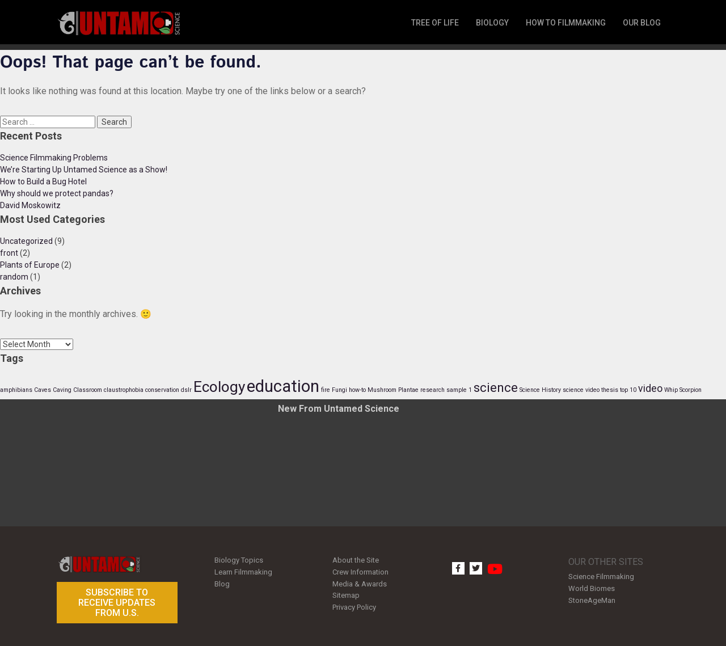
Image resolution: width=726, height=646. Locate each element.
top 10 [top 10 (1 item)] (628, 390)
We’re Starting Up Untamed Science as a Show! (83, 169)
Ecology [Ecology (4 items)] (219, 386)
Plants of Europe (30, 264)
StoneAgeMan (591, 600)
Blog (222, 584)
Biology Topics (238, 560)
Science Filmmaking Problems (54, 157)
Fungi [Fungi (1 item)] (339, 390)
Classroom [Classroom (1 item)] (87, 390)
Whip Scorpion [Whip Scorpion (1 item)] (683, 390)
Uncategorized (26, 241)
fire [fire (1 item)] (325, 390)
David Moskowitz (30, 205)
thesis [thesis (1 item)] (609, 390)
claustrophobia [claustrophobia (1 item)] (123, 390)
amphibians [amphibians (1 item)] (16, 390)
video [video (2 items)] (650, 388)
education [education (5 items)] (283, 386)
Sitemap (346, 595)
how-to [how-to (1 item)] (357, 390)
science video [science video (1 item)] (581, 390)
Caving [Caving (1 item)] (62, 390)
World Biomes (591, 588)
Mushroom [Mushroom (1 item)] (382, 390)
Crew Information (360, 572)
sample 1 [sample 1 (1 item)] (459, 390)
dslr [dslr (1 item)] (186, 390)
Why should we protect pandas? (56, 193)
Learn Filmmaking (243, 572)
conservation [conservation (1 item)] (162, 390)
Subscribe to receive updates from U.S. (116, 602)
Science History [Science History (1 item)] (540, 390)
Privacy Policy (354, 607)
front (9, 252)
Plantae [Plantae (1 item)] (408, 390)
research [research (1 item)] (432, 390)
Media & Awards (359, 584)
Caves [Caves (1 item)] (42, 390)
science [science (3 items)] (496, 387)
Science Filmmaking (601, 576)
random (14, 276)
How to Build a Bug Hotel (43, 181)
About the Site (355, 560)
